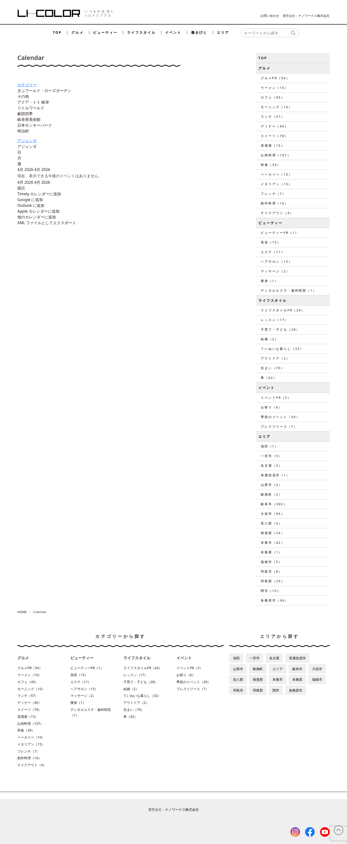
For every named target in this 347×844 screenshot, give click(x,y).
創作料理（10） (274, 203)
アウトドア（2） (275, 358)
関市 (276, 690)
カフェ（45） (273, 97)
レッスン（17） (274, 320)
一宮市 (254, 658)
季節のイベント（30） (280, 417)
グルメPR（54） (275, 78)
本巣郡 (297, 679)
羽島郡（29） (273, 581)
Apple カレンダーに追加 (38, 211)
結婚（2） (269, 339)
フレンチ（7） (273, 193)
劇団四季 (25, 113)
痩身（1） (269, 281)
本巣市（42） (273, 542)
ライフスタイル (141, 32)
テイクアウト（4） (277, 213)
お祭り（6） (271, 407)
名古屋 (274, 658)
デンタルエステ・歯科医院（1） (289, 290)
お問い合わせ (269, 15)
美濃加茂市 (297, 658)
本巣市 (278, 679)
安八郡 (238, 679)
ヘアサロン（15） (276, 261)
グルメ (77, 32)
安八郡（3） (271, 523)
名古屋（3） (271, 465)
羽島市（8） (271, 571)
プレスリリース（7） (279, 426)
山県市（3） (271, 485)
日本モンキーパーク (34, 125)
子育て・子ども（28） (280, 329)
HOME (22, 612)
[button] (21, 188)
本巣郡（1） (271, 552)
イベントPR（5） (276, 397)
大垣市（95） (273, 513)
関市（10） (271, 591)
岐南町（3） (271, 494)
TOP (57, 32)
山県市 (238, 669)
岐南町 (258, 669)
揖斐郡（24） (273, 533)
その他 (23, 96)
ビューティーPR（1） (280, 232)
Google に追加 (30, 199)
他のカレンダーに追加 (36, 217)
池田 (236, 658)
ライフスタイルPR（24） (283, 310)
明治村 (23, 131)
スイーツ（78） (274, 136)
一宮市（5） (271, 456)
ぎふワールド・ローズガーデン (44, 90)
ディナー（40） (274, 126)
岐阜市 (297, 669)
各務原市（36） (274, 600)
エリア (223, 32)
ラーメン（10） (274, 87)
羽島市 (238, 690)
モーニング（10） (276, 107)
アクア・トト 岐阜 (33, 102)
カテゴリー (27, 84)
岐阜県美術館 (28, 119)
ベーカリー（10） (276, 174)
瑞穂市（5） (271, 562)
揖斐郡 (258, 679)
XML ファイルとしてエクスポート (46, 222)
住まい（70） (273, 368)
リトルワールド (30, 108)
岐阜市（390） (274, 504)
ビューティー (105, 32)
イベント (173, 32)
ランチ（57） (273, 116)
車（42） (269, 377)
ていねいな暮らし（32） (282, 349)
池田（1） (269, 446)
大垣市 (317, 669)
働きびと (199, 32)
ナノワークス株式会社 (314, 15)
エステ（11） (273, 252)
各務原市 (295, 690)
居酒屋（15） (273, 145)
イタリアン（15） (276, 184)
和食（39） (271, 165)
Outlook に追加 (30, 205)
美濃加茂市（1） (275, 475)
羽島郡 (258, 690)
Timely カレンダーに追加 (39, 193)
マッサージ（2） (275, 271)
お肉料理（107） (276, 155)
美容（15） (271, 242)
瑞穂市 (317, 679)
